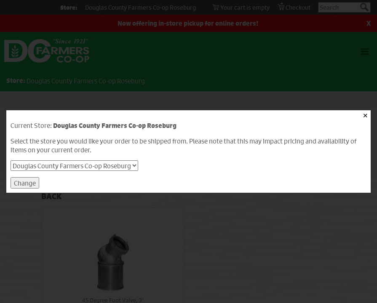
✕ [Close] (365, 115)
